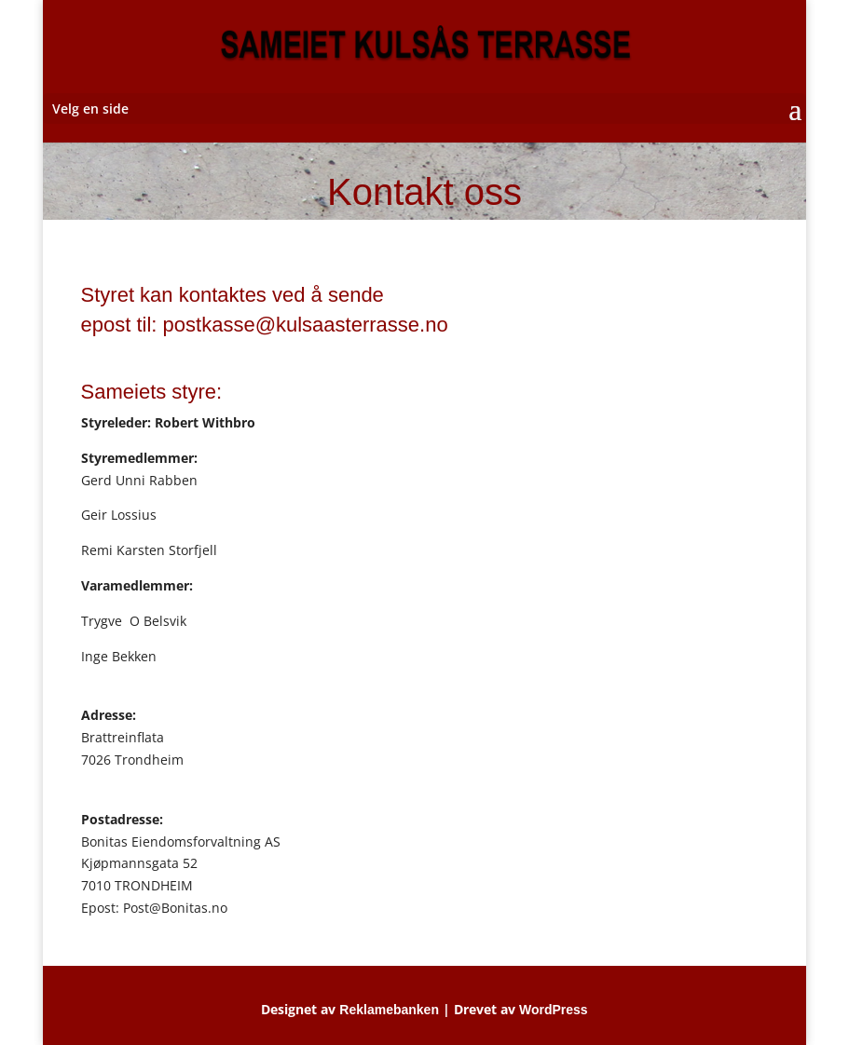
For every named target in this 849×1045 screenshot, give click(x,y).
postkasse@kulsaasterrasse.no (305, 324)
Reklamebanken (389, 1009)
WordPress (553, 1009)
